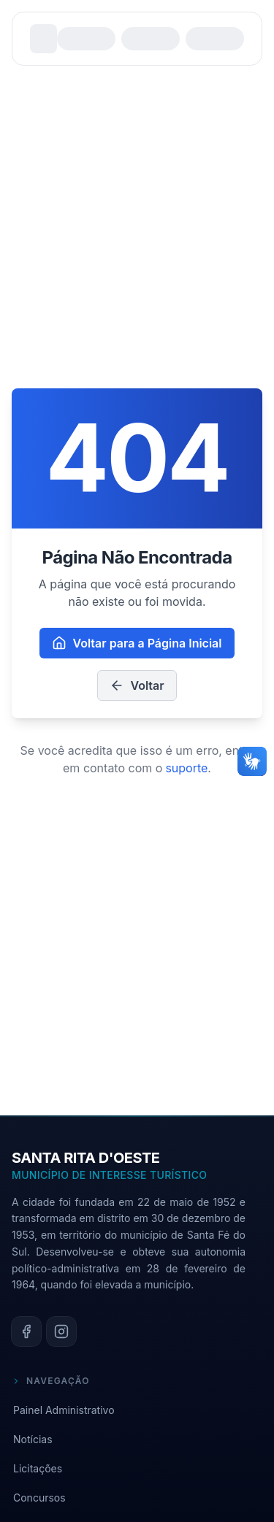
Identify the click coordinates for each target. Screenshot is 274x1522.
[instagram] (61, 1331)
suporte (186, 768)
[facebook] (26, 1331)
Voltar (137, 685)
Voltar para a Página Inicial (136, 643)
